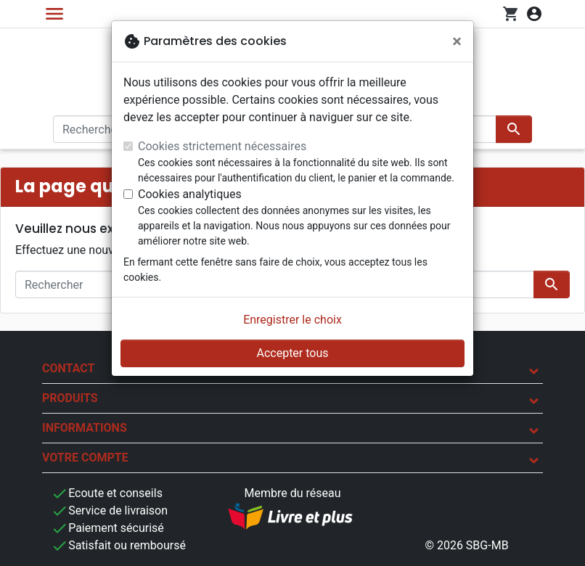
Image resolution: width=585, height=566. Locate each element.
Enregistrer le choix (292, 320)
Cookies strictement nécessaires (222, 146)
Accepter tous (292, 353)
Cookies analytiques (190, 194)
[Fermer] (457, 41)
